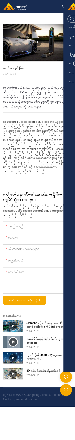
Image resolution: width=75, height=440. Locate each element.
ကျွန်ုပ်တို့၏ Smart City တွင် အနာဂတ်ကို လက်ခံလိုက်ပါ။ (48, 356)
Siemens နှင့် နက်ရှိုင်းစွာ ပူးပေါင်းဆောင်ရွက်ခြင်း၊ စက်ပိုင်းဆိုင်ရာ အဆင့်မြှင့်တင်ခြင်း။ (49, 324)
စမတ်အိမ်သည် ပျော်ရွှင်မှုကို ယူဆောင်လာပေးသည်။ (48, 340)
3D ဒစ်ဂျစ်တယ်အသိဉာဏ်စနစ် (43, 370)
